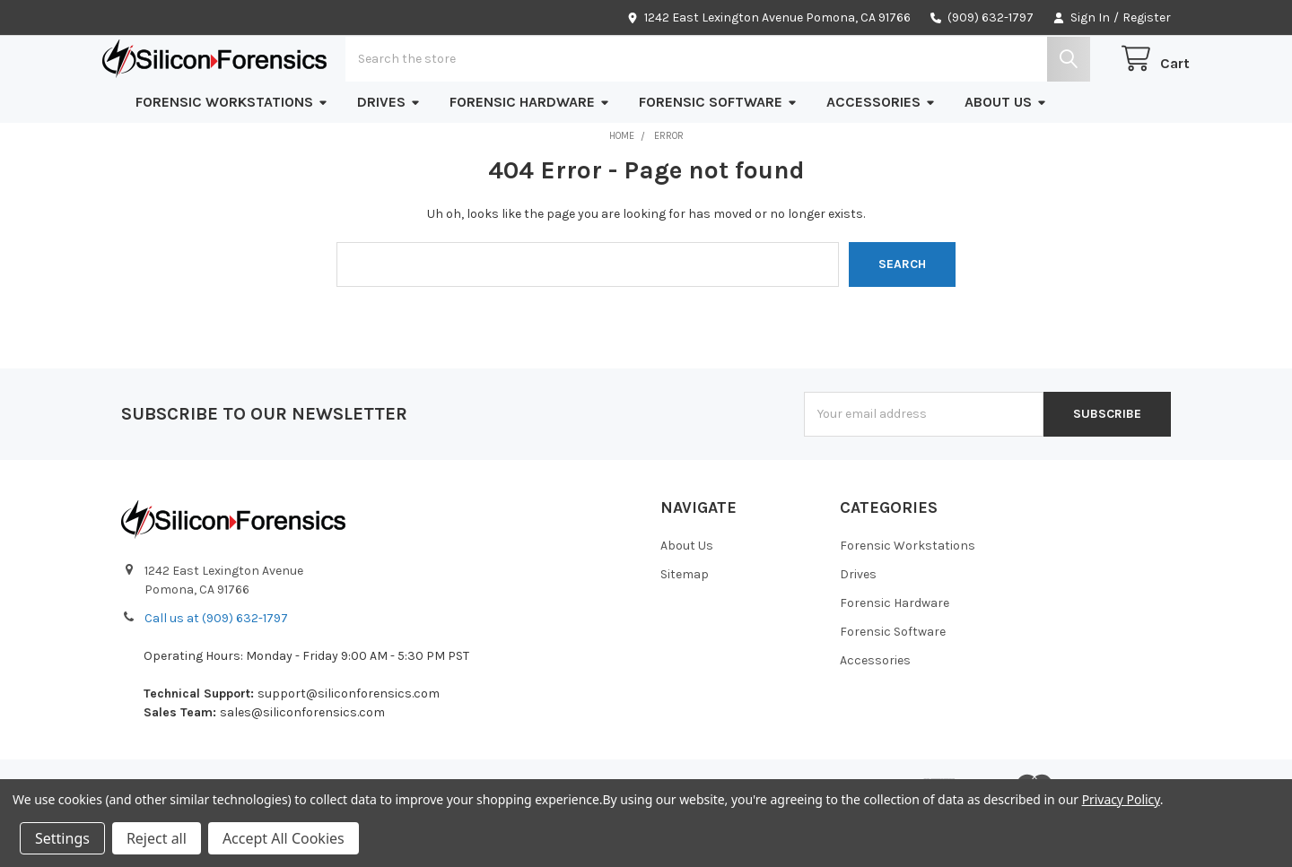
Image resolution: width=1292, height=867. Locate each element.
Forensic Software (718, 158)
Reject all (157, 838)
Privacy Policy (1121, 799)
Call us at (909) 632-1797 (216, 674)
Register (1146, 17)
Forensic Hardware (530, 158)
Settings (62, 838)
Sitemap (684, 630)
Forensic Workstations (231, 158)
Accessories (881, 158)
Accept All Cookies (284, 838)
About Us (1006, 158)
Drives (389, 158)
